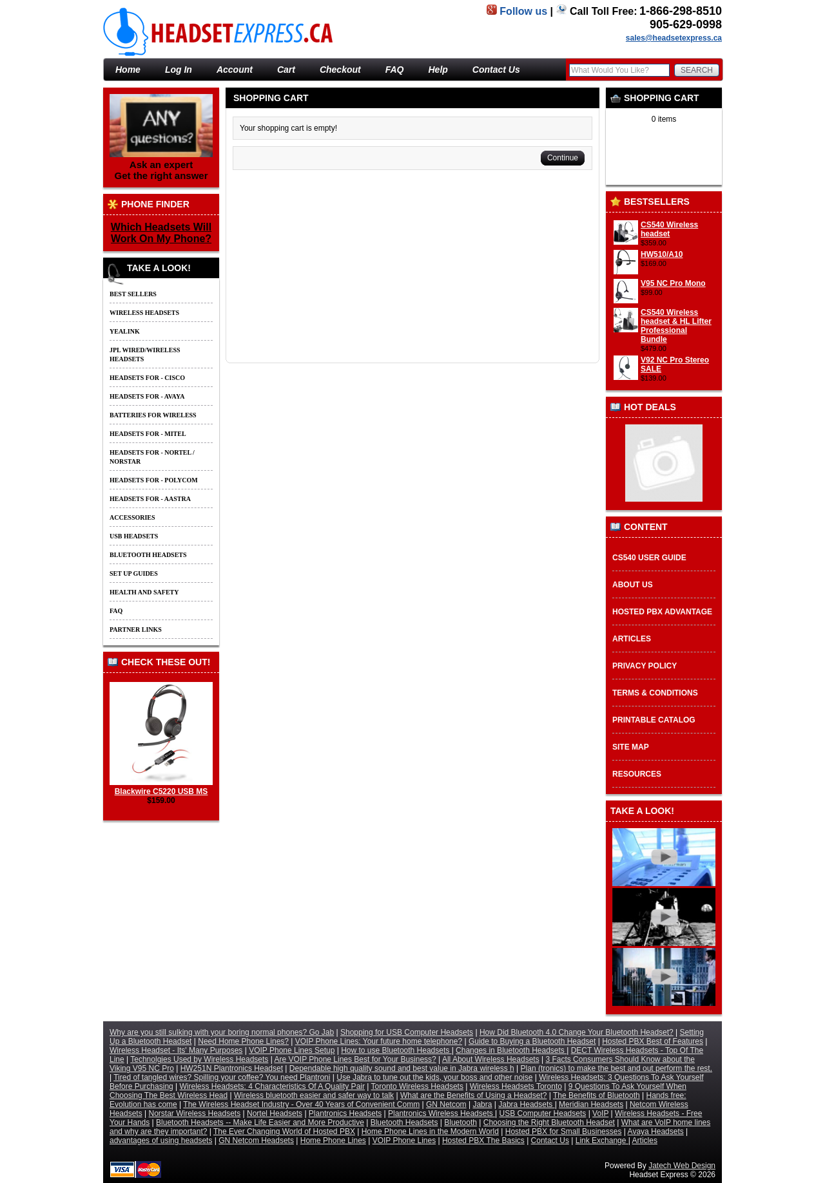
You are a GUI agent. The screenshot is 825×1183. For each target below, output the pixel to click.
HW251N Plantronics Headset (231, 1068)
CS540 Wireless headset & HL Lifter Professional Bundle (676, 326)
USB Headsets (134, 536)
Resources (636, 774)
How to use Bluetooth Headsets (396, 1050)
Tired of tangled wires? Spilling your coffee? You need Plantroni (221, 1077)
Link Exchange (602, 1140)
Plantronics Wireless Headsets (441, 1113)
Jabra (482, 1104)
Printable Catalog (653, 719)
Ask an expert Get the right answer (161, 137)
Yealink (125, 331)
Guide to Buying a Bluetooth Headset (532, 1041)
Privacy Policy (644, 665)
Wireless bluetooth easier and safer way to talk (314, 1095)
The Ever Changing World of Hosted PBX (284, 1131)
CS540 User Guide (649, 557)
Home (679, 52)
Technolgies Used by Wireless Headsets (199, 1059)
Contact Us (496, 69)
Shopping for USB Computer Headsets (406, 1032)
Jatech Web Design (681, 1165)
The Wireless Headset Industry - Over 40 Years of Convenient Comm (301, 1104)
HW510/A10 (662, 254)
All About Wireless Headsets (490, 1059)
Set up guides (134, 573)
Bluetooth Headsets (148, 554)
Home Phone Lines (333, 1140)
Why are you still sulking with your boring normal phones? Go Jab (222, 1032)
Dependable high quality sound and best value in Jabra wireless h (401, 1068)
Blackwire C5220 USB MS (161, 787)
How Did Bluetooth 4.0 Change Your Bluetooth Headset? (577, 1032)
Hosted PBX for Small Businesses (563, 1131)
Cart (286, 69)
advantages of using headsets (161, 1140)
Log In (178, 69)
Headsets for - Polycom (154, 480)
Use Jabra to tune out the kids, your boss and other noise (434, 1077)
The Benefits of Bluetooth (596, 1095)
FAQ (394, 69)
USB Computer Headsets (543, 1113)
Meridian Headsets (591, 1104)
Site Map (630, 747)
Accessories (132, 517)
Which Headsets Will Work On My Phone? (161, 233)
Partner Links (136, 629)
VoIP (600, 1113)
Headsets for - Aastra (150, 498)
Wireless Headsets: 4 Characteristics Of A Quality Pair (272, 1086)
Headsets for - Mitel (148, 433)
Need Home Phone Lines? (243, 1041)
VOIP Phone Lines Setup (292, 1050)
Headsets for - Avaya (147, 396)
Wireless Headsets (144, 312)
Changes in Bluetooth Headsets (511, 1050)
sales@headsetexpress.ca (674, 38)
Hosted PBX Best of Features (652, 1041)
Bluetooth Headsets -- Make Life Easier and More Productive (260, 1122)
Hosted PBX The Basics (483, 1140)
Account (235, 69)
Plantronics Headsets (345, 1113)
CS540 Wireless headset (669, 229)
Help (438, 69)
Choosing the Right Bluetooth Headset (549, 1122)
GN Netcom (446, 1104)
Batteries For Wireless (153, 415)
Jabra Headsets (526, 1104)
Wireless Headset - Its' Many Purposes (176, 1050)
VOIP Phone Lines (404, 1140)
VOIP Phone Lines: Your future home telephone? (378, 1041)
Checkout (340, 69)
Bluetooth (460, 1122)
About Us (632, 584)
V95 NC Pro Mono (673, 283)
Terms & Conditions (655, 692)
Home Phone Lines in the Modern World (430, 1131)
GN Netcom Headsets (256, 1140)
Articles (631, 638)
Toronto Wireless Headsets (417, 1086)
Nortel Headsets (274, 1113)
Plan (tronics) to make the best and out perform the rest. (616, 1068)
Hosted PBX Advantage (662, 611)
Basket (710, 52)
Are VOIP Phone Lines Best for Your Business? (355, 1059)
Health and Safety (144, 592)
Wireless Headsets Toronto (516, 1086)
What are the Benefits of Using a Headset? (473, 1095)
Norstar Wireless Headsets (195, 1113)
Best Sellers (133, 294)
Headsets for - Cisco (147, 377)
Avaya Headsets (656, 1131)
